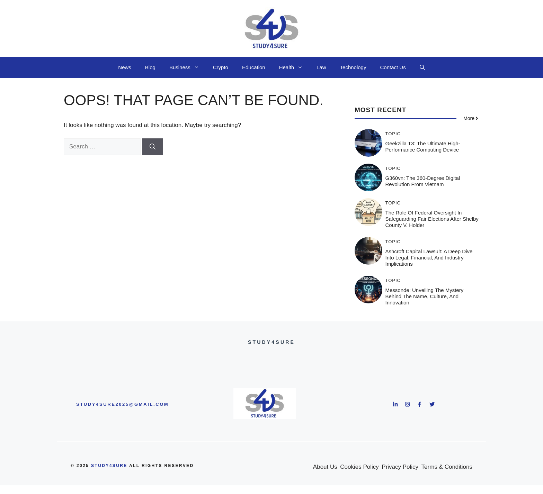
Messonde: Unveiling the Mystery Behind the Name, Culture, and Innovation (424, 296)
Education (253, 67)
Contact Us (393, 67)
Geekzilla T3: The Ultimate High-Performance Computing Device (422, 146)
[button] (422, 67)
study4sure (109, 465)
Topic (393, 133)
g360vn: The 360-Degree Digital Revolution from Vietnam (422, 181)
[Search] (152, 146)
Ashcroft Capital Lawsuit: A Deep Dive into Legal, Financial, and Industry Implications (429, 257)
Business (187, 67)
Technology (353, 67)
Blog (150, 67)
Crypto (220, 67)
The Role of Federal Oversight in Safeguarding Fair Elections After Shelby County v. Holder (432, 219)
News (124, 67)
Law (321, 67)
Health (294, 67)
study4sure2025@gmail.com (122, 404)
